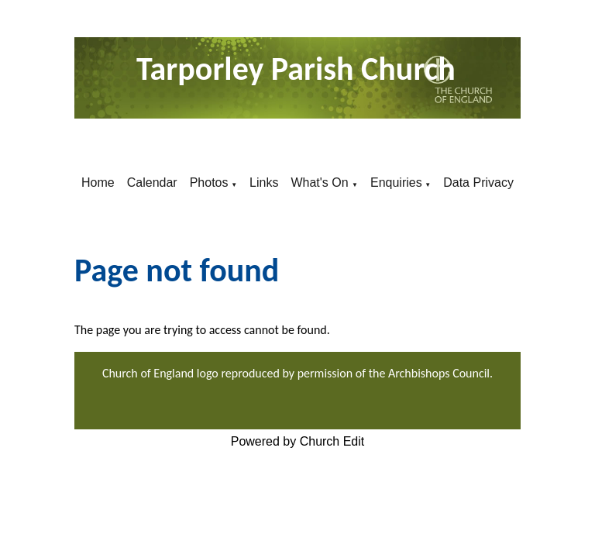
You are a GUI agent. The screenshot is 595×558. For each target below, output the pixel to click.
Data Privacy (478, 182)
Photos (209, 182)
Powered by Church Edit (298, 441)
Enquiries (396, 182)
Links (263, 182)
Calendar (152, 182)
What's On (321, 182)
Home (98, 182)
